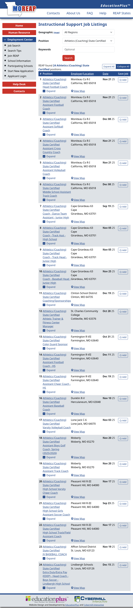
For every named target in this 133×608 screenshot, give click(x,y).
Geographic (49, 32)
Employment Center (20, 39)
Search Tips (14, 50)
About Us (73, 13)
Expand (51, 91)
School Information (19, 61)
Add (122, 79)
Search (69, 58)
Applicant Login (17, 76)
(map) (57, 32)
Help (102, 13)
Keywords (44, 49)
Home (19, 25)
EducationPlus (72, 604)
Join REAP (13, 56)
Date (105, 73)
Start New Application (21, 71)
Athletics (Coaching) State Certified (57, 83)
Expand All (109, 66)
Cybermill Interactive (94, 604)
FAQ (90, 13)
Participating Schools (20, 66)
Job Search (14, 45)
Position (43, 41)
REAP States (122, 13)
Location (88, 73)
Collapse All (123, 66)
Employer (76, 73)
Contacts (53, 13)
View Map (78, 91)
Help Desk (19, 84)
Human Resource (19, 32)
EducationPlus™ (116, 5)
